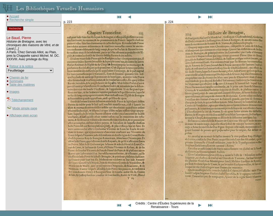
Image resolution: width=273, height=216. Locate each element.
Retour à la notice (21, 66)
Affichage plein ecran (23, 115)
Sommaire (16, 81)
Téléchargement (22, 100)
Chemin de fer (18, 77)
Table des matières (22, 84)
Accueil (14, 16)
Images (14, 92)
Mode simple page (24, 108)
